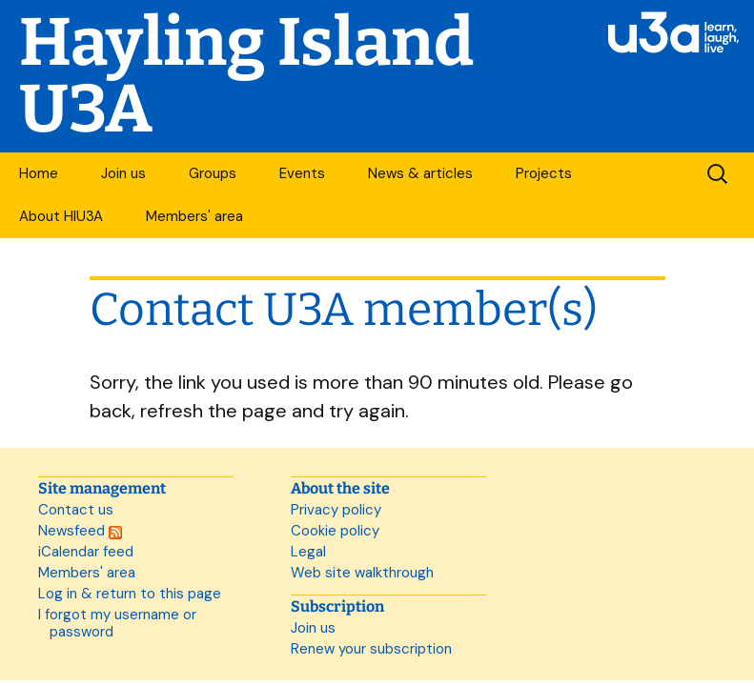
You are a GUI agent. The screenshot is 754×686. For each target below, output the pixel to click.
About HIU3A (61, 216)
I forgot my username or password (117, 623)
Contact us (75, 509)
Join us (123, 173)
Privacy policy (336, 509)
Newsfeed (80, 530)
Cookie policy (335, 530)
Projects (544, 173)
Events (302, 173)
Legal (308, 551)
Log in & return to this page (129, 593)
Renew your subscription (371, 648)
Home (38, 173)
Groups (212, 173)
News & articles (420, 173)
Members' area (194, 216)
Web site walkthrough (362, 572)
